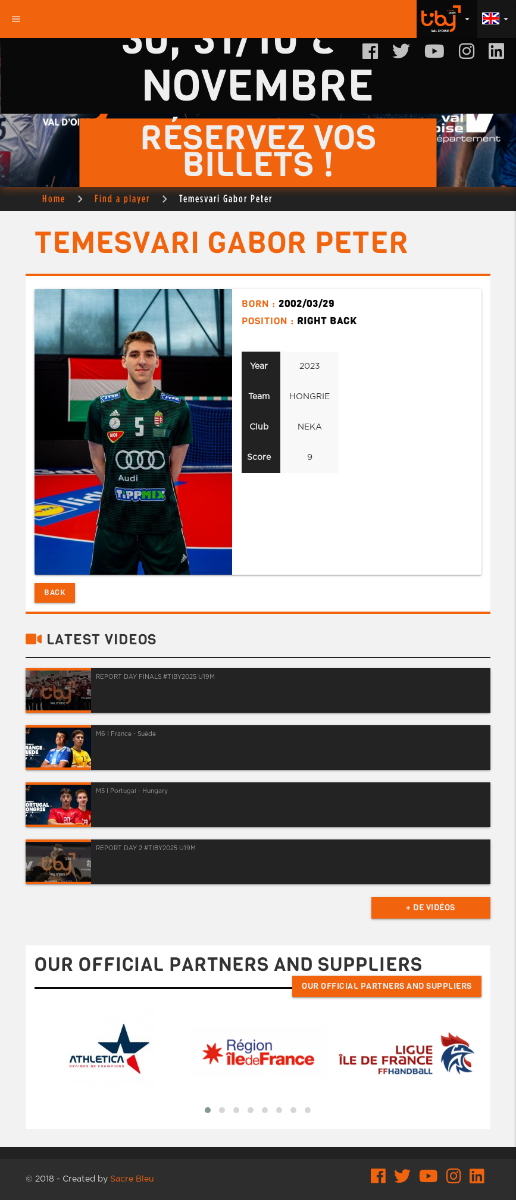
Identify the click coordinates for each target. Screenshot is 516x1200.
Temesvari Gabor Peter (226, 198)
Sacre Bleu (132, 1179)
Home (53, 198)
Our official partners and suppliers (387, 986)
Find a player (122, 198)
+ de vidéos (430, 907)
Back (54, 592)
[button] (208, 1110)
